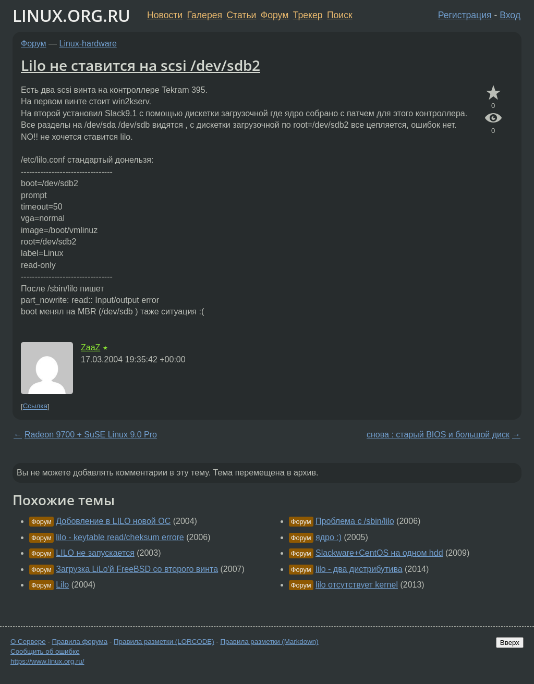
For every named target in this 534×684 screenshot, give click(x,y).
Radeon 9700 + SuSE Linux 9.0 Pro (91, 434)
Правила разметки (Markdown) (269, 641)
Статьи (241, 15)
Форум (274, 15)
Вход (510, 15)
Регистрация (465, 15)
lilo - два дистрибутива (359, 569)
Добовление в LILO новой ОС (113, 521)
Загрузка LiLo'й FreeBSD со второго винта (137, 569)
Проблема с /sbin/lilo (354, 521)
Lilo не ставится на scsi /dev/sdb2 (140, 65)
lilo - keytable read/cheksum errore (120, 537)
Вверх (509, 642)
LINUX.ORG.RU (71, 15)
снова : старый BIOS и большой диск (438, 434)
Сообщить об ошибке (45, 651)
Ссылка (35, 406)
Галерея (204, 15)
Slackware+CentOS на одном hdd (379, 552)
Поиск (340, 15)
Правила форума (80, 641)
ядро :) (328, 537)
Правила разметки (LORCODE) (164, 641)
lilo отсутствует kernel (356, 584)
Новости (165, 15)
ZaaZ (90, 347)
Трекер (308, 15)
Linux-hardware (88, 43)
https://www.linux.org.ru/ (47, 661)
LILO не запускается (95, 552)
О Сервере (28, 641)
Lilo (62, 584)
